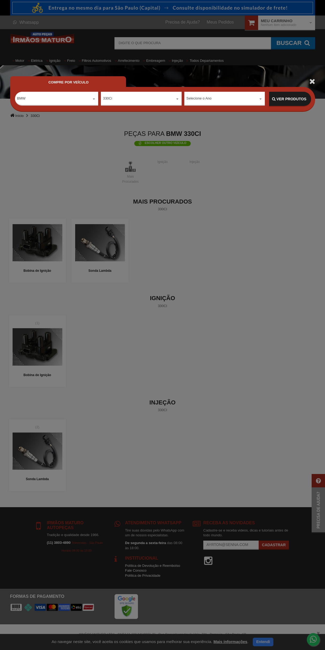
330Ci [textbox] (107, 99)
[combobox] (56, 99)
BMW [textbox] (21, 99)
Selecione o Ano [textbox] (199, 99)
